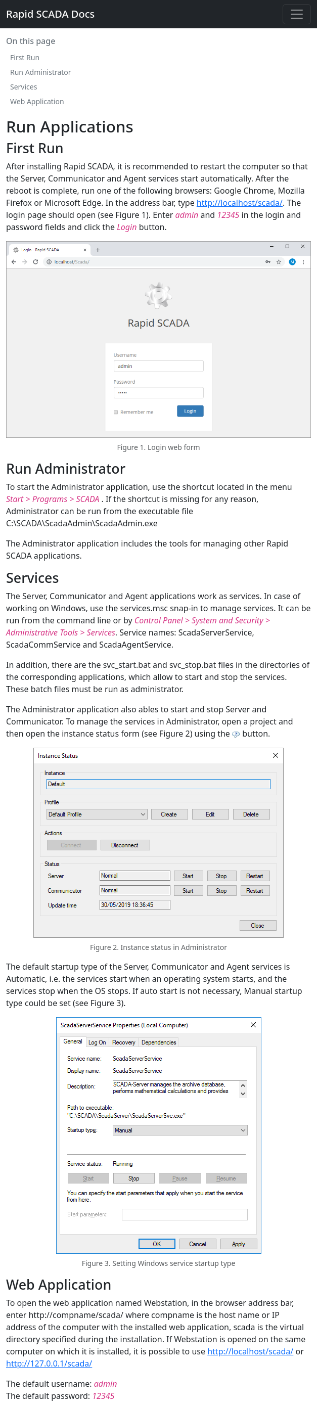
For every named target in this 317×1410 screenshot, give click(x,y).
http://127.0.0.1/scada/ (49, 1363)
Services (23, 87)
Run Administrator (40, 72)
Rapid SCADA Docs (50, 14)
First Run (24, 57)
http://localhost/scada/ (240, 202)
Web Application (37, 101)
